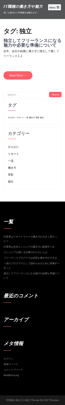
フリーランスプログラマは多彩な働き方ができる (30, 257)
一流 (11, 160)
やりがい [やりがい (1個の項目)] (12, 117)
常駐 (11, 174)
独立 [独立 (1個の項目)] (42, 117)
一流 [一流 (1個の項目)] (26, 117)
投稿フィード (10, 364)
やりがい (13, 147)
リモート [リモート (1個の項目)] (20, 117)
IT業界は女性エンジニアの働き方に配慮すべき (28, 246)
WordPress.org (11, 375)
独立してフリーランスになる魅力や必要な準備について (32, 43)
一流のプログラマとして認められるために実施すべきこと (31, 265)
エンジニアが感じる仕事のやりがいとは (25, 252)
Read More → (18, 75)
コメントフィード (13, 369)
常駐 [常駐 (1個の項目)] (37, 117)
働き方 (12, 167)
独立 (11, 181)
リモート (13, 154)
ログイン (8, 358)
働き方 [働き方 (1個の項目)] (32, 117)
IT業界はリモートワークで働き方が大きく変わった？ (30, 239)
